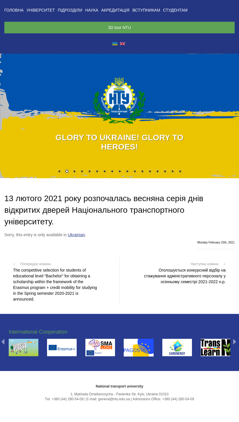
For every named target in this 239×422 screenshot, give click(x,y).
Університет (40, 10)
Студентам (175, 10)
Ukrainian (76, 234)
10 (127, 172)
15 (165, 172)
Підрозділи (70, 10)
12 (142, 172)
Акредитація (115, 10)
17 (180, 172)
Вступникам (146, 10)
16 (172, 172)
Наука (91, 10)
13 (150, 172)
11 (135, 172)
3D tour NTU (119, 27)
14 (157, 172)
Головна (14, 10)
